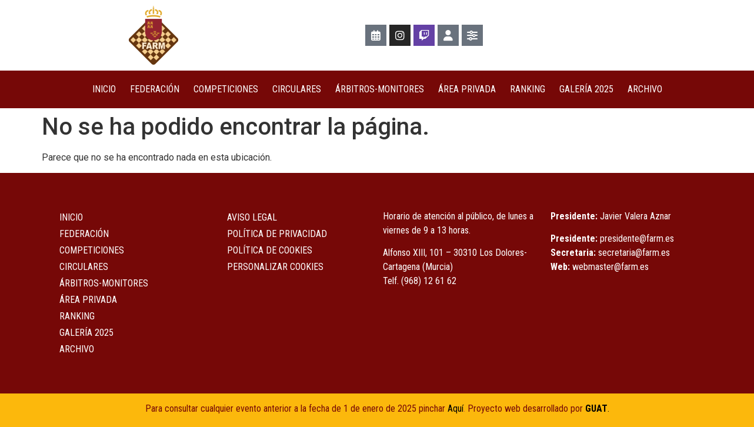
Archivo (645, 89)
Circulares (296, 89)
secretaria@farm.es (634, 252)
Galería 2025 (586, 89)
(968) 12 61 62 (428, 280)
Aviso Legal (252, 217)
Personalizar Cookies (275, 266)
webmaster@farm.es (610, 266)
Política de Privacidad (277, 233)
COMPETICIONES (225, 89)
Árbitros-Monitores (379, 89)
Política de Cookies (269, 250)
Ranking (527, 89)
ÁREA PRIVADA (467, 89)
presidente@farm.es (637, 238)
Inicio (104, 89)
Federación (154, 89)
